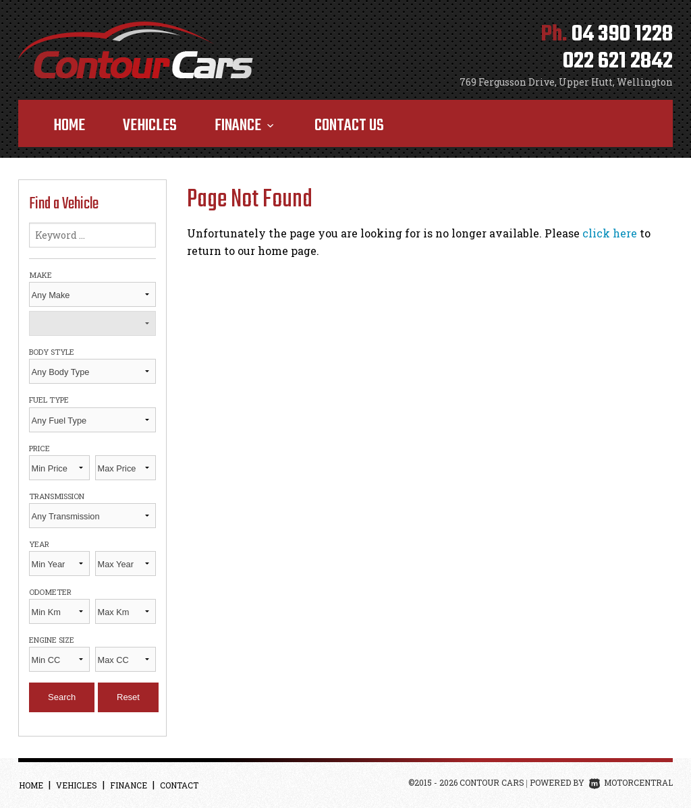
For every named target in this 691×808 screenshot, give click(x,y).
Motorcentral (631, 782)
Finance (246, 125)
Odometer (50, 592)
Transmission (56, 496)
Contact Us (349, 125)
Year (39, 544)
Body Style (51, 352)
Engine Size (51, 640)
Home (69, 125)
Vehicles (150, 125)
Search (62, 697)
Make (40, 275)
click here (609, 233)
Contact (179, 785)
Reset (128, 697)
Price (39, 448)
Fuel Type (49, 400)
